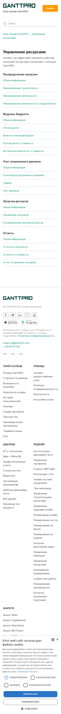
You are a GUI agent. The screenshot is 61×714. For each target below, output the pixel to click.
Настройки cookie (44, 399)
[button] (30, 708)
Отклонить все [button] (30, 701)
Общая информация (14, 80)
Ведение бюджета (16, 114)
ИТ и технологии (12, 451)
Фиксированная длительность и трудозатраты (29, 103)
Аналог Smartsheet (13, 625)
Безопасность (42, 394)
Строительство (12, 470)
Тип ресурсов (11, 127)
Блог (5, 436)
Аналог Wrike (10, 615)
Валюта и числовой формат (18, 135)
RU (13, 354)
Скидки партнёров (13, 411)
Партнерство (10, 416)
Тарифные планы (12, 431)
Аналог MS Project (13, 630)
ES (21, 354)
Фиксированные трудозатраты (20, 88)
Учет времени (11, 190)
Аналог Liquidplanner (14, 620)
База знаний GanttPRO (15, 34)
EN (5, 354)
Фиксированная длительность (20, 95)
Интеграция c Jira (43, 474)
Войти (50, 8)
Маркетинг (9, 475)
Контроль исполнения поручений (40, 596)
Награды (8, 406)
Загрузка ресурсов (15, 201)
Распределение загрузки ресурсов (23, 222)
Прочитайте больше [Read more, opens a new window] (27, 671)
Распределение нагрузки (20, 74)
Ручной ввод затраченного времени (23, 175)
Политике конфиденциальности (36, 335)
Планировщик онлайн (45, 515)
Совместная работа (45, 578)
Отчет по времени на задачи (19, 262)
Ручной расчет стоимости (18, 143)
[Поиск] (30, 23)
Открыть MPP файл (44, 469)
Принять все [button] (30, 694)
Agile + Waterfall (12, 456)
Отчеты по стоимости (15, 254)
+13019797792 (11, 346)
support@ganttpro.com (16, 342)
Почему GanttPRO (13, 373)
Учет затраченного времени (22, 161)
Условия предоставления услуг (43, 377)
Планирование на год (46, 520)
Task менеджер (42, 488)
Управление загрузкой (15, 215)
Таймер (7, 183)
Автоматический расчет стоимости (23, 151)
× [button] (57, 639)
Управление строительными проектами (42, 497)
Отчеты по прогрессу (15, 246)
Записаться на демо (14, 392)
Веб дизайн (9, 498)
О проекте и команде (15, 378)
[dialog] (30, 675)
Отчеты (8, 233)
